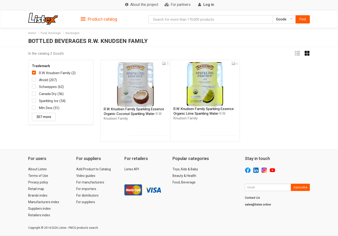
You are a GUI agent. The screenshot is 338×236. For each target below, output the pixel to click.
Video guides (85, 176)
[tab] (99, 18)
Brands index (37, 195)
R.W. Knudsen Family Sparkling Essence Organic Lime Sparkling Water (203, 113)
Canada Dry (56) (51, 94)
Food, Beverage (51, 33)
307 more (43, 117)
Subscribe (300, 187)
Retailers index (39, 215)
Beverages (72, 33)
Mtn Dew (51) (49, 108)
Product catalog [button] (99, 19)
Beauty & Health (184, 176)
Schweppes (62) (51, 87)
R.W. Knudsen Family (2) (57, 73)
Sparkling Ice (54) (52, 101)
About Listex (37, 169)
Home (32, 33)
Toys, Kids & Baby (185, 169)
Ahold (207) (48, 80)
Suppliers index (39, 208)
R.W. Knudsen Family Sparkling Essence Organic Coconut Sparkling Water (134, 114)
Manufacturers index (43, 202)
